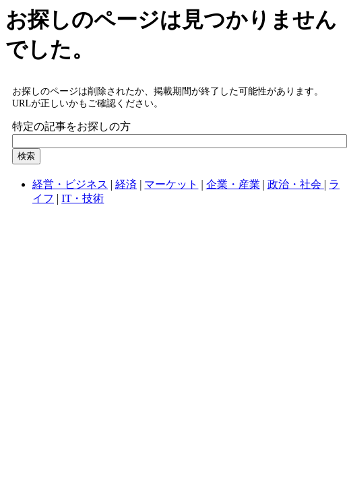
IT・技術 (82, 198)
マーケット (171, 184)
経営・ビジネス (70, 184)
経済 (126, 184)
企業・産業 (233, 184)
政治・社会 (295, 184)
